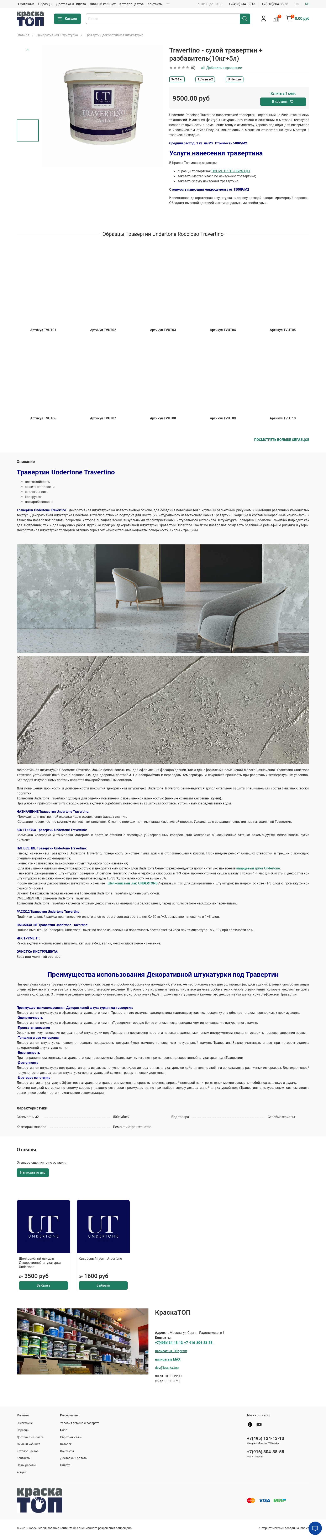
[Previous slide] (28, 50)
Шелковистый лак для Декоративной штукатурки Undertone (40, 1262)
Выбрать (43, 1285)
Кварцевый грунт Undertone (100, 1258)
